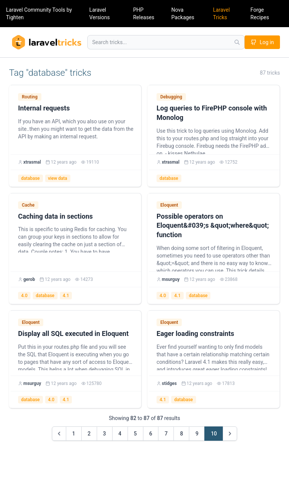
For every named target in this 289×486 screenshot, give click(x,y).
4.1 (66, 295)
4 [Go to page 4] (120, 434)
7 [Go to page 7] (165, 434)
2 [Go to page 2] (89, 434)
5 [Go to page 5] (135, 434)
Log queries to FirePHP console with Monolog (212, 112)
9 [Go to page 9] (196, 434)
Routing (30, 97)
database (30, 178)
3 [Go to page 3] (104, 434)
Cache (28, 205)
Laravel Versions (99, 13)
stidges (169, 383)
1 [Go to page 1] (73, 434)
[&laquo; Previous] (59, 433)
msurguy (170, 279)
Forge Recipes (260, 13)
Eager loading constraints (195, 333)
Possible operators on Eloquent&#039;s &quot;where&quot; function (213, 225)
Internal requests (44, 108)
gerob (29, 279)
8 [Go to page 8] (181, 434)
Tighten (15, 17)
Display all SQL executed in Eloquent (73, 333)
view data (57, 178)
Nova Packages (182, 13)
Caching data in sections (55, 216)
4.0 (24, 295)
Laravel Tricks (221, 13)
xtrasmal (32, 162)
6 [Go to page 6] (150, 434)
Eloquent (169, 205)
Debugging (171, 97)
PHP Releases (143, 13)
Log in (262, 42)
